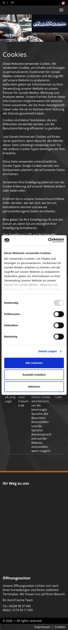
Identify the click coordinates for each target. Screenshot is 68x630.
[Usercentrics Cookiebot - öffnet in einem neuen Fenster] (48, 240)
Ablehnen (34, 386)
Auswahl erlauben (34, 374)
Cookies (60, 627)
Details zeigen (47, 351)
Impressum (42, 627)
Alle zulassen (34, 362)
